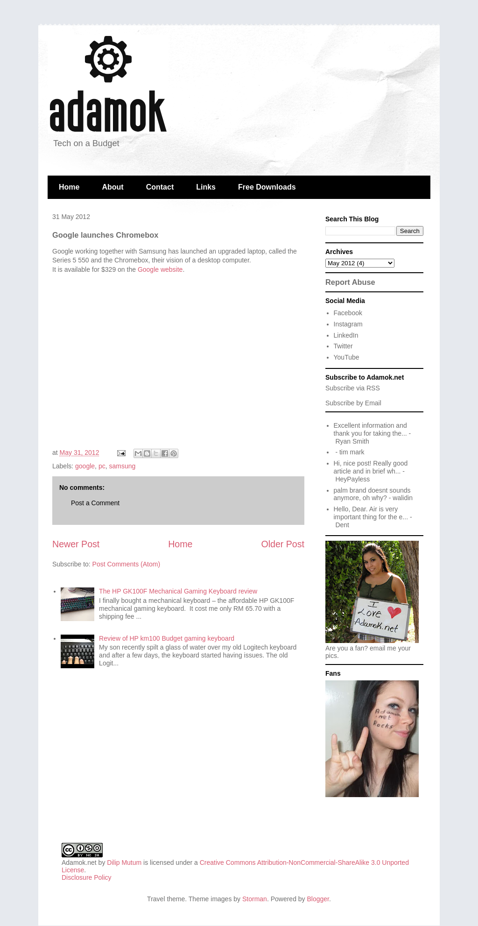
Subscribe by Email (353, 403)
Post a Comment (95, 503)
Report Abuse (350, 282)
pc (101, 466)
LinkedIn (346, 335)
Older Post (282, 544)
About (112, 187)
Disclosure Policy (87, 877)
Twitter (343, 346)
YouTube (346, 357)
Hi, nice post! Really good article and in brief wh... (371, 467)
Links (206, 187)
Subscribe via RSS (352, 388)
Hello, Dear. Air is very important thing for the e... (371, 513)
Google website (160, 269)
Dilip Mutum (124, 862)
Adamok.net (79, 862)
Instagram (348, 324)
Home (69, 187)
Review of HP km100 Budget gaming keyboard (166, 638)
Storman (254, 899)
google (85, 466)
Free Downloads (267, 187)
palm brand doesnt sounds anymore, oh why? (372, 494)
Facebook (348, 313)
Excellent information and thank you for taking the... (370, 429)
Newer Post (75, 544)
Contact (160, 187)
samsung (122, 466)
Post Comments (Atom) (126, 564)
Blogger (318, 899)
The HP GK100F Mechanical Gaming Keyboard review (178, 591)
